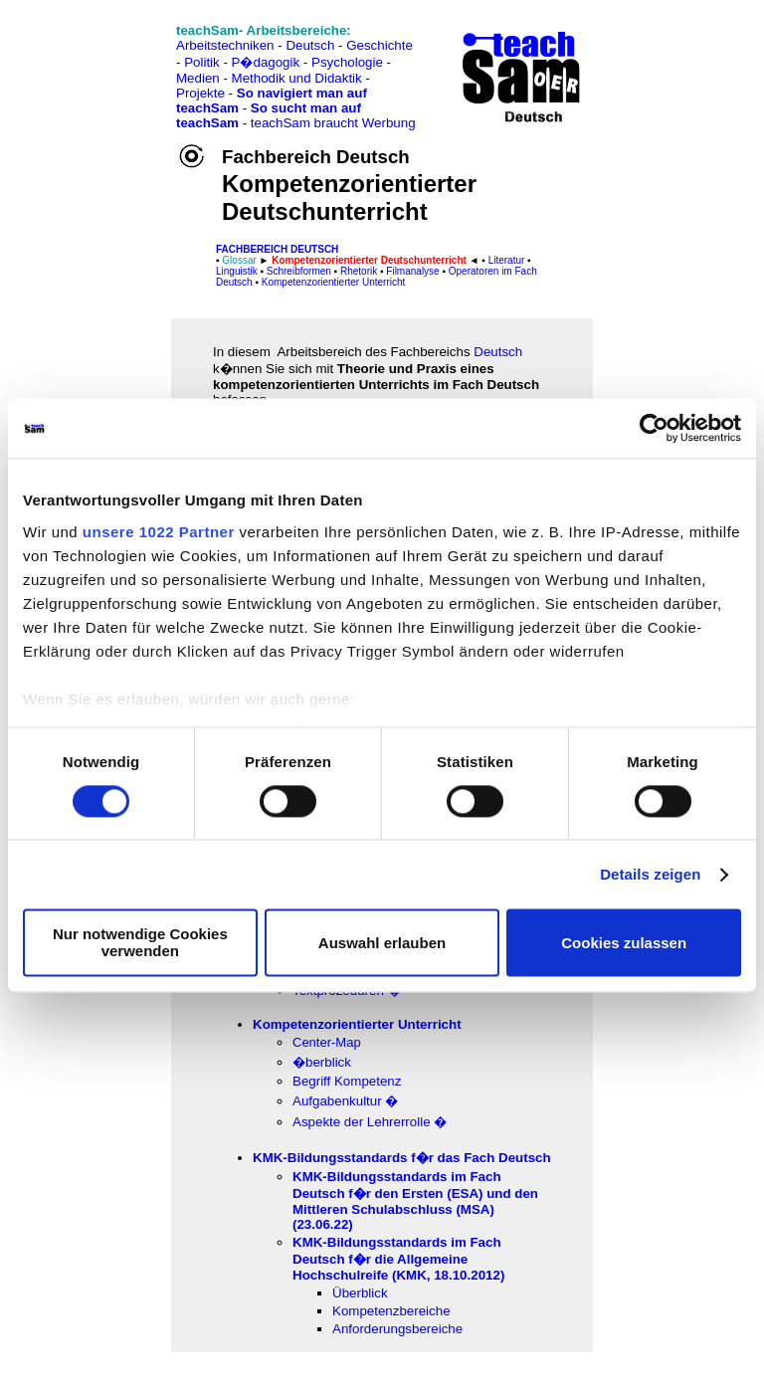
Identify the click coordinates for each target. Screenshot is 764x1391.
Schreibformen (299, 271)
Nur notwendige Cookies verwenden (140, 943)
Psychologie (347, 62)
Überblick (360, 1293)
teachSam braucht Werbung (333, 122)
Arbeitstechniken (225, 45)
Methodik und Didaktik (299, 78)
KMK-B (398, 1259)
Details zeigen (650, 874)
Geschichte (379, 45)
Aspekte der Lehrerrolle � (369, 1121)
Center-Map (326, 1042)
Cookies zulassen (623, 942)
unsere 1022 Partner (159, 531)
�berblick (321, 1062)
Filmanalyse (412, 271)
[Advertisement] (102, 60)
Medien (198, 78)
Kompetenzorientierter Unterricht (332, 282)
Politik (202, 62)
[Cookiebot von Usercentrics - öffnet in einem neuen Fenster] (654, 428)
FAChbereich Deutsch (277, 249)
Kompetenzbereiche (391, 1310)
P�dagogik (266, 62)
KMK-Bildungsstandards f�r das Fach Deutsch (402, 1157)
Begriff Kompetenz (346, 1081)
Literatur (506, 260)
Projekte (200, 93)
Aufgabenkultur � (345, 1100)
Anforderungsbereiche (397, 1328)
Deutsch (310, 45)
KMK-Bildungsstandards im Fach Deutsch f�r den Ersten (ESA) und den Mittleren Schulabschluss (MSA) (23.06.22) (415, 1200)
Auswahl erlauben (382, 942)
